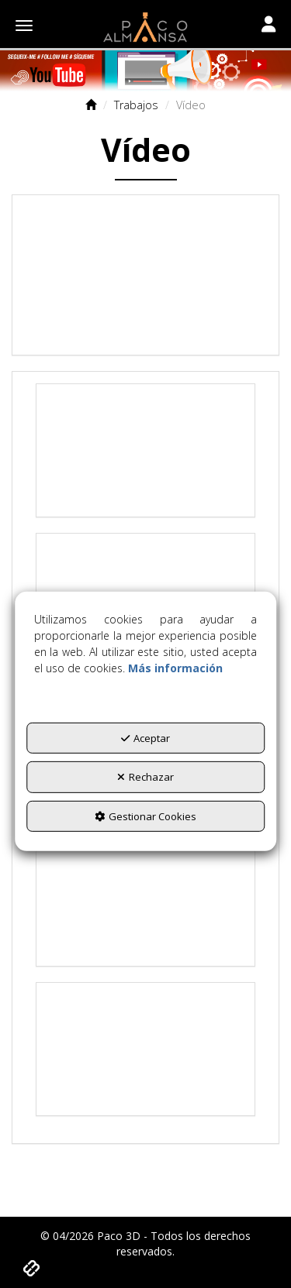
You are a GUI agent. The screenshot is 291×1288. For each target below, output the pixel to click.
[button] (145, 27)
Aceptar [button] (145, 737)
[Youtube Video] (145, 275)
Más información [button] (175, 667)
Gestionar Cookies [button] (145, 816)
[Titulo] (145, 70)
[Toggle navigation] (268, 25)
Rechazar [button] (145, 777)
